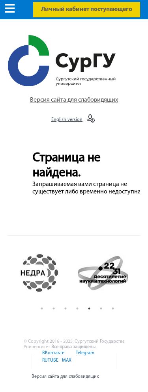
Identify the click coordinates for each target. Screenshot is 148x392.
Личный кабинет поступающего (86, 9)
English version (66, 119)
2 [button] (54, 308)
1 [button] (42, 308)
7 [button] (113, 308)
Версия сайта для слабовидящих (74, 100)
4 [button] (77, 308)
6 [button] (101, 308)
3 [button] (65, 308)
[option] (46, 273)
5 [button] (89, 308)
